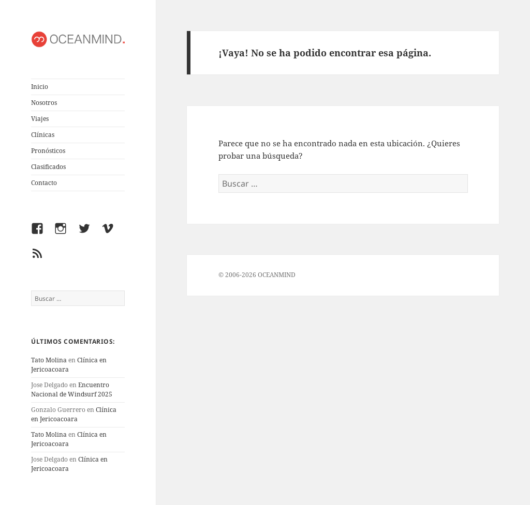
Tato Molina (49, 360)
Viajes (40, 118)
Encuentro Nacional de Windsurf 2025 (71, 389)
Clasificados (48, 166)
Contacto (44, 182)
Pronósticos (48, 150)
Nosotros (44, 102)
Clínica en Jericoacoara (73, 414)
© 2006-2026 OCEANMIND (257, 274)
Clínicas (42, 134)
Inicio (39, 86)
